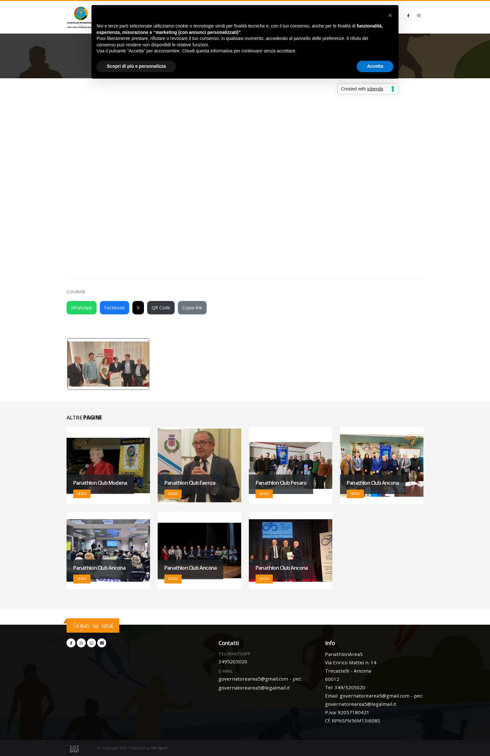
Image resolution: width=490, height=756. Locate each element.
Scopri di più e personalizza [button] (136, 66)
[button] (390, 15)
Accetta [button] (375, 66)
